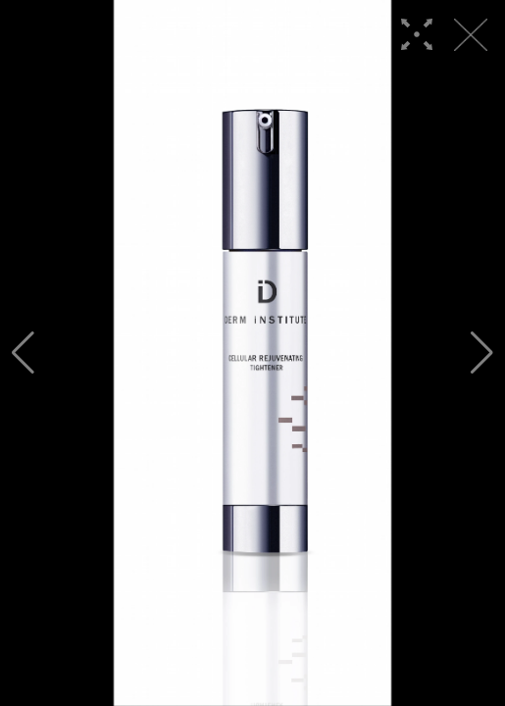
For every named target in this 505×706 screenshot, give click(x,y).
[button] (23, 353)
